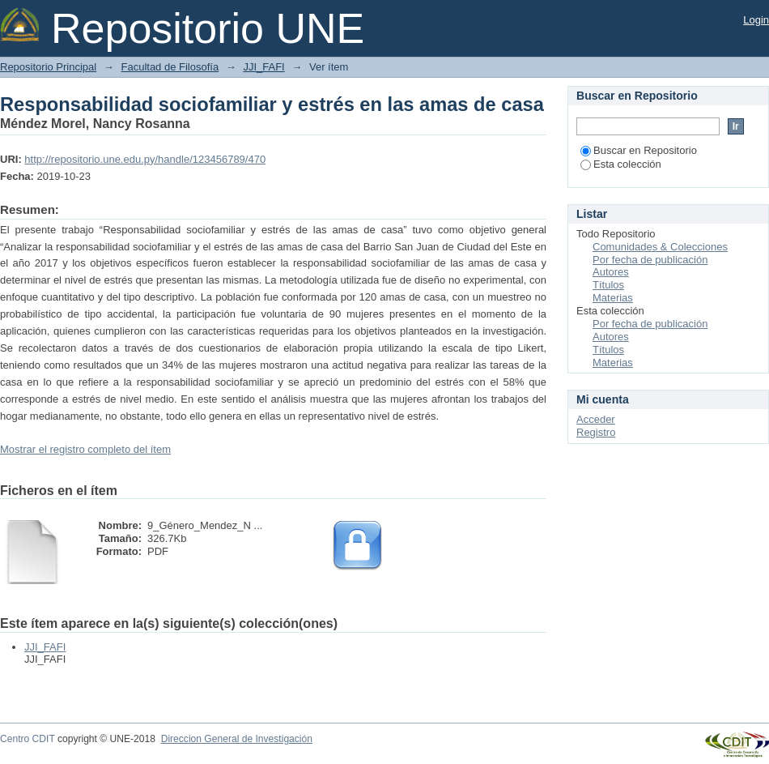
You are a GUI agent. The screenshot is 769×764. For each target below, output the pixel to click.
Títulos (608, 285)
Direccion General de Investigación (236, 739)
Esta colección (620, 164)
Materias (613, 298)
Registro (595, 432)
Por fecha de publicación (650, 260)
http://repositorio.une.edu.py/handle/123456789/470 (145, 159)
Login (756, 20)
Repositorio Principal (48, 67)
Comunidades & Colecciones (660, 247)
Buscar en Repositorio (638, 150)
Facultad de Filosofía (170, 67)
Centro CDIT (27, 739)
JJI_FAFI (263, 67)
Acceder (595, 419)
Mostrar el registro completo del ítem (85, 449)
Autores (611, 272)
